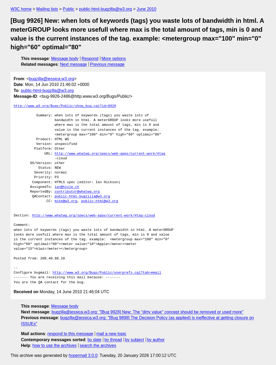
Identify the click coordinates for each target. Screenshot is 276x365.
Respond (90, 58)
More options (114, 58)
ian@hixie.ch (67, 187)
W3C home (21, 9)
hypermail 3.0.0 (83, 355)
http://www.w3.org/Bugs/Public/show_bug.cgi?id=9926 (65, 106)
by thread (113, 339)
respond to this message (70, 333)
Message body (65, 58)
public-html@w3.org (99, 201)
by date (94, 339)
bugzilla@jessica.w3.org (51, 79)
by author (156, 339)
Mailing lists (47, 9)
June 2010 (147, 9)
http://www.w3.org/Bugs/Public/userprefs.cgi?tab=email (107, 272)
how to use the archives (55, 345)
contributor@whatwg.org (77, 191)
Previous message (107, 64)
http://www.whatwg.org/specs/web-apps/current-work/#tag (110, 153)
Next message (73, 64)
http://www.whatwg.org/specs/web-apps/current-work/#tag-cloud (93, 215)
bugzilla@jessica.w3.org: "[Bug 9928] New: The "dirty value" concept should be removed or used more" (148, 312)
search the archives (98, 345)
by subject (134, 339)
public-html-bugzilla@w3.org (105, 9)
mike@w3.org (66, 201)
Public (68, 9)
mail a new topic (111, 333)
